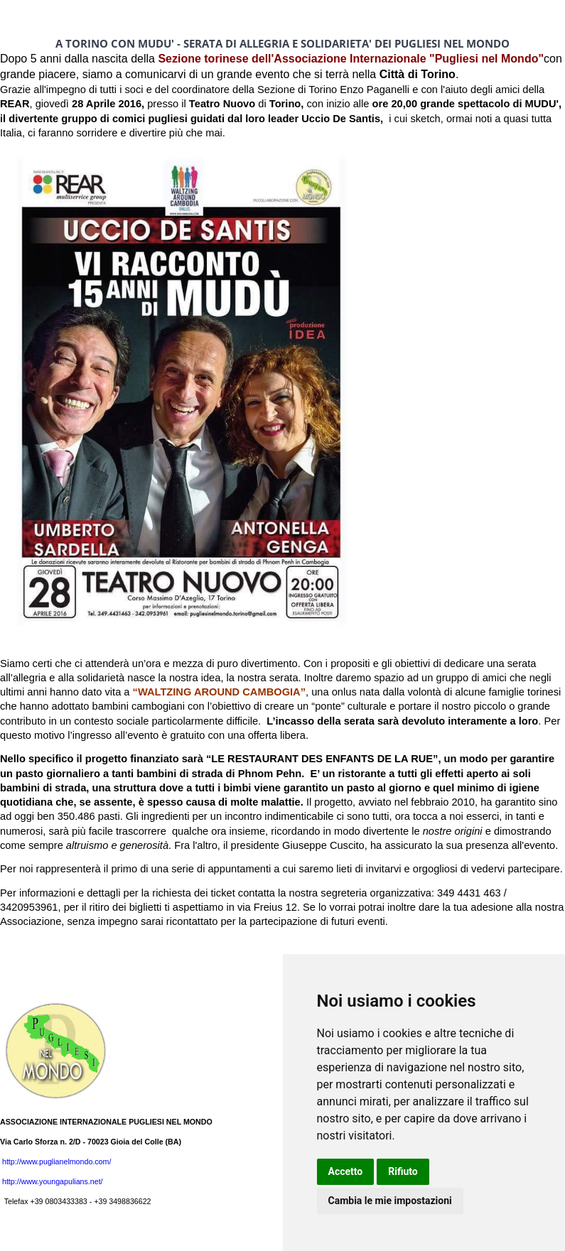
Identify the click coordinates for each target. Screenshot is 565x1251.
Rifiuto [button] (403, 1171)
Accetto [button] (345, 1171)
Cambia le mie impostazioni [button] (390, 1200)
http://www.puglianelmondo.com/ (56, 1161)
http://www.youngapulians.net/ (52, 1181)
